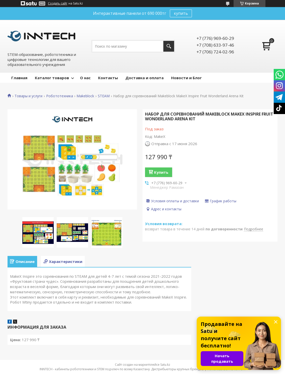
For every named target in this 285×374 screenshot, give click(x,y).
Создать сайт (57, 3)
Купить (161, 172)
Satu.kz (165, 364)
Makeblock (85, 96)
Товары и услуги (28, 96)
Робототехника (59, 96)
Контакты (108, 77)
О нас (85, 77)
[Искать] (168, 46)
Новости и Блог (186, 77)
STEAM (104, 96)
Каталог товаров (52, 77)
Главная (19, 77)
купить (181, 13)
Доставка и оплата (144, 77)
